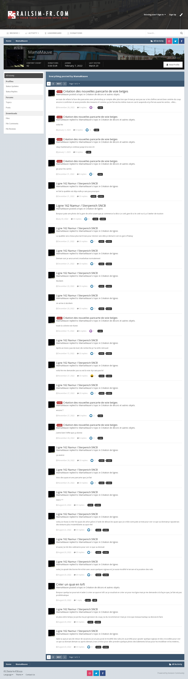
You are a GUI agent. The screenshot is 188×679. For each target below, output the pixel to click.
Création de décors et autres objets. (103, 94)
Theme (19, 674)
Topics (8, 102)
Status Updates (12, 86)
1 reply (78, 600)
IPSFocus (18, 671)
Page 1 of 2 (74, 84)
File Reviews (11, 129)
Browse (14, 33)
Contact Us (30, 674)
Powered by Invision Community (171, 673)
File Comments (12, 123)
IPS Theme (8, 671)
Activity (33, 33)
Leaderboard (54, 33)
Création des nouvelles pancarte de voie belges (95, 91)
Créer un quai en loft (70, 584)
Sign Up (172, 14)
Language (8, 674)
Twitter (175, 41)
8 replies (82, 107)
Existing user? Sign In (155, 14)
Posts (8, 107)
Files (8, 118)
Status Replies (11, 91)
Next (59, 84)
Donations (76, 33)
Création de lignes (109, 186)
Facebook (181, 41)
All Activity (10, 75)
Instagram (169, 41)
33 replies (82, 196)
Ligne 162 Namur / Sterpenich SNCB (77, 183)
